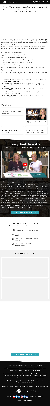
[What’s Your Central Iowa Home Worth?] (33, 366)
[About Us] (27, 370)
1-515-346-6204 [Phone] (39, 2)
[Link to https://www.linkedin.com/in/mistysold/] (19, 396)
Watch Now (28, 97)
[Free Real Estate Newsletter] (27, 368)
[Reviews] (32, 370)
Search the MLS (8, 89)
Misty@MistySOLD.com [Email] (43, 386)
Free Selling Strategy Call (12, 81)
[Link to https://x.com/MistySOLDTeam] (24, 396)
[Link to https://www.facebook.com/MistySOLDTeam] (16, 396)
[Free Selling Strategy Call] (17, 366)
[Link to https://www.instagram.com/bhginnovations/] (22, 396)
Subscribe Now (16, 93)
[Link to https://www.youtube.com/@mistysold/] (14, 396)
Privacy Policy (33, 396)
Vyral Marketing (30, 400)
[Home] (8, 1)
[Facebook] (21, 370)
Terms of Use (40, 396)
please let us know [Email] (40, 377)
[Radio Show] (38, 370)
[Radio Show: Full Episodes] (40, 368)
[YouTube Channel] (13, 370)
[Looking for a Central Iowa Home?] (11, 368)
